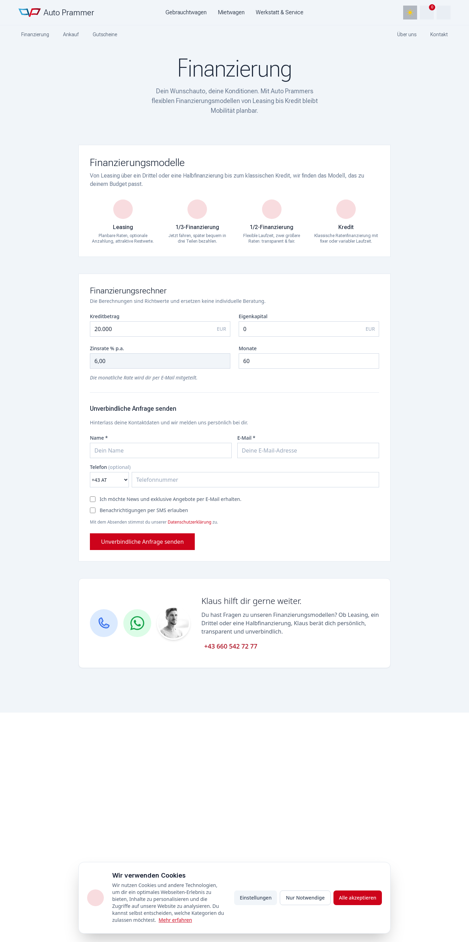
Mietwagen (231, 12)
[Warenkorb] (427, 12)
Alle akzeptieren (357, 897)
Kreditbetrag (105, 316)
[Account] (444, 12)
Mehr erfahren (175, 920)
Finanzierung (35, 34)
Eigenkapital (253, 316)
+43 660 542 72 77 (230, 646)
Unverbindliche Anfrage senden (142, 541)
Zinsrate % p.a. (107, 348)
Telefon (110, 467)
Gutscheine (105, 34)
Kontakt (439, 34)
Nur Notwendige (305, 897)
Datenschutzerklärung (189, 522)
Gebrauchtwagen (186, 12)
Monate (248, 348)
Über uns (406, 34)
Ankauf (71, 34)
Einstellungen (255, 897)
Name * (99, 437)
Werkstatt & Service (279, 12)
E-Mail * (246, 437)
